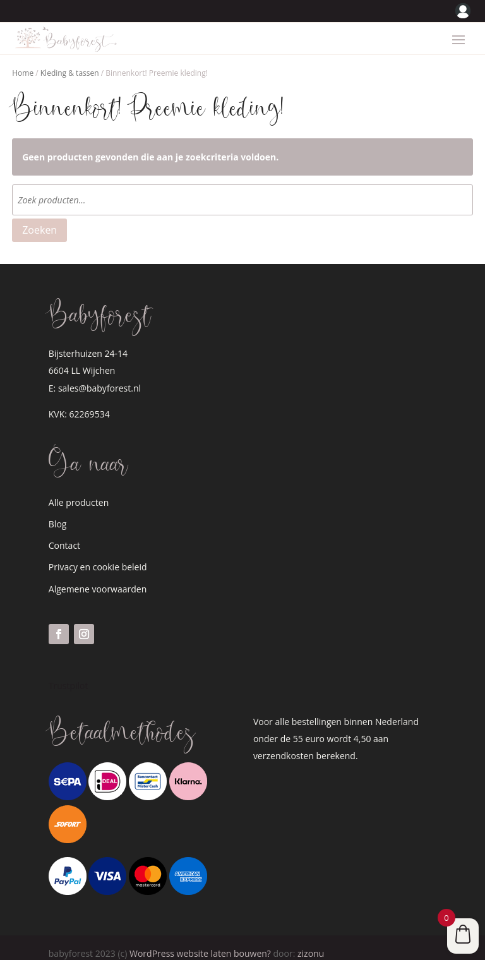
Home (22, 61)
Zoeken (39, 218)
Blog (58, 513)
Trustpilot (68, 674)
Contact (64, 534)
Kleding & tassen (69, 61)
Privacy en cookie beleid (98, 555)
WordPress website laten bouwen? (200, 942)
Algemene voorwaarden (98, 578)
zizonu (310, 942)
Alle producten (79, 491)
